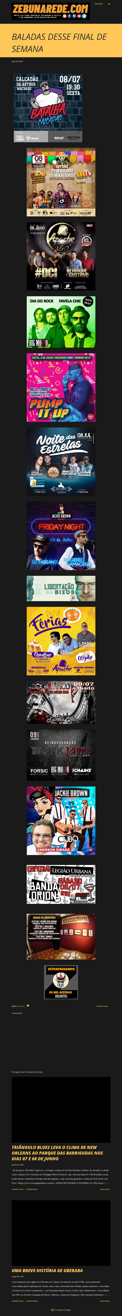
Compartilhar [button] (102, 1006)
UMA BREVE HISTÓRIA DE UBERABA (47, 1270)
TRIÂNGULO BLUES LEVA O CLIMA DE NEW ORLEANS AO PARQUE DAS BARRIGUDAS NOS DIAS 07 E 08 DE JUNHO (57, 1153)
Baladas (21, 1006)
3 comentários (31, 1189)
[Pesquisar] (99, 4)
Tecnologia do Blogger (61, 1310)
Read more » (105, 1189)
